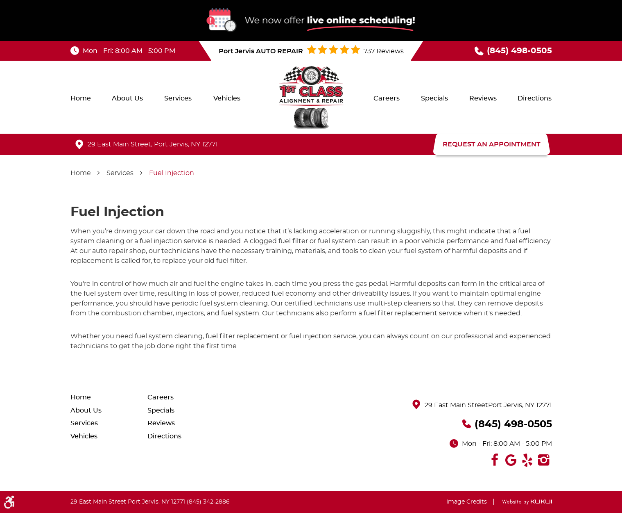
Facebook (494, 460)
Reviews (483, 98)
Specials (434, 98)
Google (511, 460)
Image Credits (466, 502)
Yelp (527, 460)
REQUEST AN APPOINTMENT (492, 144)
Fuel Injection (171, 173)
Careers (386, 98)
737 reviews (384, 51)
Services (178, 98)
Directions (535, 98)
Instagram (544, 460)
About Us (127, 98)
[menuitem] (80, 98)
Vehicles (226, 98)
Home (80, 98)
